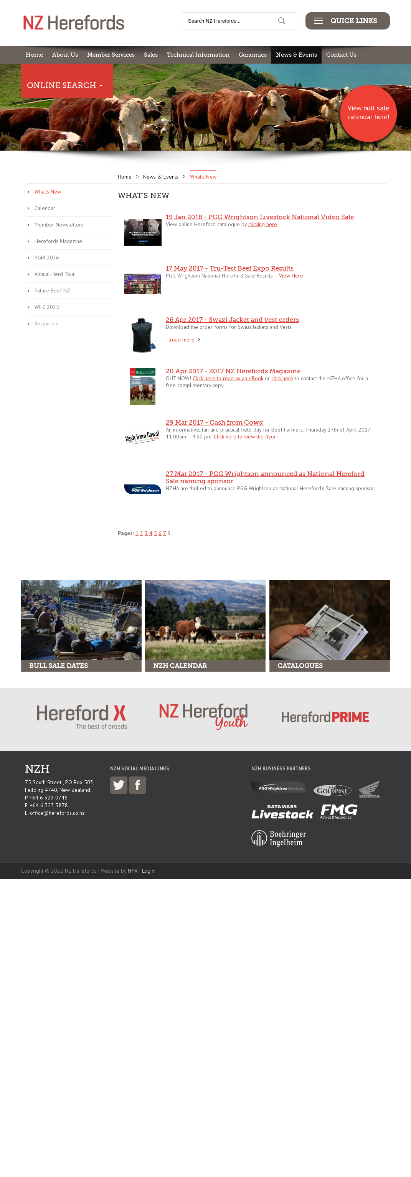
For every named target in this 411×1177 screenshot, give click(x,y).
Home (34, 54)
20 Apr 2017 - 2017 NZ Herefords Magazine (233, 371)
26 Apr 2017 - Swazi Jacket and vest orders (232, 319)
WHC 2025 (47, 307)
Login (148, 870)
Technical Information (198, 54)
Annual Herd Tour (55, 274)
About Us (65, 54)
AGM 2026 (47, 257)
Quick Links (353, 21)
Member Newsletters (59, 224)
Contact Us (341, 54)
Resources (46, 323)
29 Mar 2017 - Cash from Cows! (215, 422)
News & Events (296, 54)
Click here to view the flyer (245, 436)
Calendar (45, 208)
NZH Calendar (180, 666)
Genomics (253, 54)
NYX (133, 870)
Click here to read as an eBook (228, 378)
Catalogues (300, 666)
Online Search (61, 85)
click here (282, 378)
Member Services (111, 54)
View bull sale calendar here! (368, 112)
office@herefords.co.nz (57, 812)
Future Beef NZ (52, 290)
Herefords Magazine (58, 241)
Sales (151, 54)
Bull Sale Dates (58, 666)
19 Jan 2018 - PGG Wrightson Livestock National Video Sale (260, 217)
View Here (291, 275)
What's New (48, 191)
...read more (180, 339)
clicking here (262, 224)
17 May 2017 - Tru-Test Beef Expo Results (230, 268)
